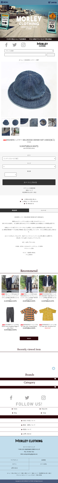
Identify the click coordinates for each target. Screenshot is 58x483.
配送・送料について (29, 425)
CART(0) (52, 2)
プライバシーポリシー (21, 475)
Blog (15, 413)
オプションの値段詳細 (29, 188)
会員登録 (43, 460)
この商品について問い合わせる (30, 201)
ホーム (21, 60)
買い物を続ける (30, 203)
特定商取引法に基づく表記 (29, 192)
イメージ (43, 210)
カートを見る (43, 464)
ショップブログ (31, 475)
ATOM (40, 475)
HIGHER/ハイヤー (30, 60)
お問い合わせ (27, 434)
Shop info (44, 409)
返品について (29, 190)
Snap (44, 413)
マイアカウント (14, 460)
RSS (37, 475)
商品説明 (14, 210)
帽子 (38, 60)
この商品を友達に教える (30, 199)
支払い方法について (29, 420)
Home (15, 409)
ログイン (14, 464)
